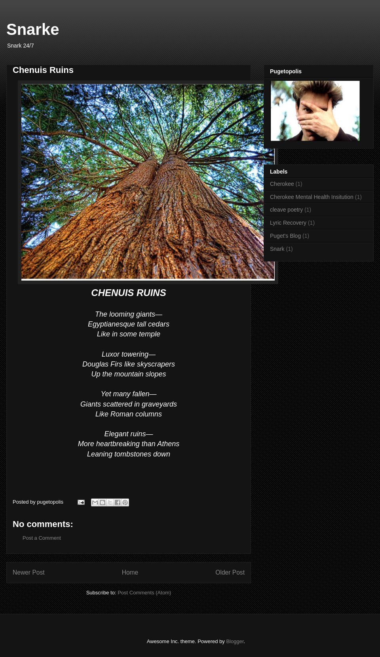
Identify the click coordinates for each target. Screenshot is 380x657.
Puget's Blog (285, 236)
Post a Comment (42, 538)
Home (130, 572)
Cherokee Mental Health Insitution (311, 197)
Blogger (234, 641)
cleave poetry (286, 209)
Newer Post (29, 572)
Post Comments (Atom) (144, 593)
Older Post (230, 572)
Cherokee (282, 184)
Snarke (32, 29)
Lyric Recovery (288, 223)
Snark (277, 249)
